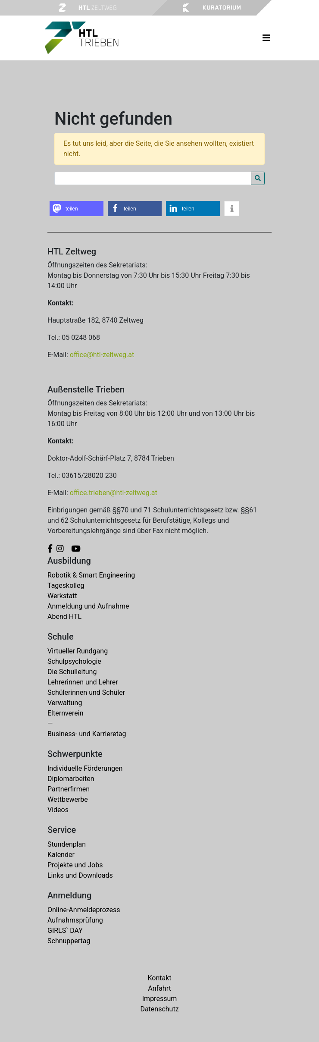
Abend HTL (64, 616)
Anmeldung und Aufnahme (88, 606)
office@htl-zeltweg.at (102, 355)
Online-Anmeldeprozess (83, 910)
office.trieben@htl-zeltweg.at (113, 493)
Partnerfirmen (68, 789)
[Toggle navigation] (266, 37)
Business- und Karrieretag (86, 734)
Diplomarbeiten (70, 779)
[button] (76, 208)
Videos (58, 810)
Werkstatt (62, 596)
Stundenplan (66, 844)
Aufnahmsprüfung (75, 920)
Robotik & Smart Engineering (91, 575)
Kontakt (159, 978)
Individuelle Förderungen (84, 768)
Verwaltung (64, 703)
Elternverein (65, 713)
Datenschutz (159, 1009)
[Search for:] (152, 178)
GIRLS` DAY (65, 930)
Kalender (61, 855)
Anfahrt (159, 988)
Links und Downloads (80, 875)
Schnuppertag (69, 941)
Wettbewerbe (67, 799)
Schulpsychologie (74, 661)
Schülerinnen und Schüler (86, 692)
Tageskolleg (65, 585)
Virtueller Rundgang (77, 651)
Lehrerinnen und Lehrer (82, 682)
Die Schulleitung (72, 672)
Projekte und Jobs (75, 865)
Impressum (159, 999)
